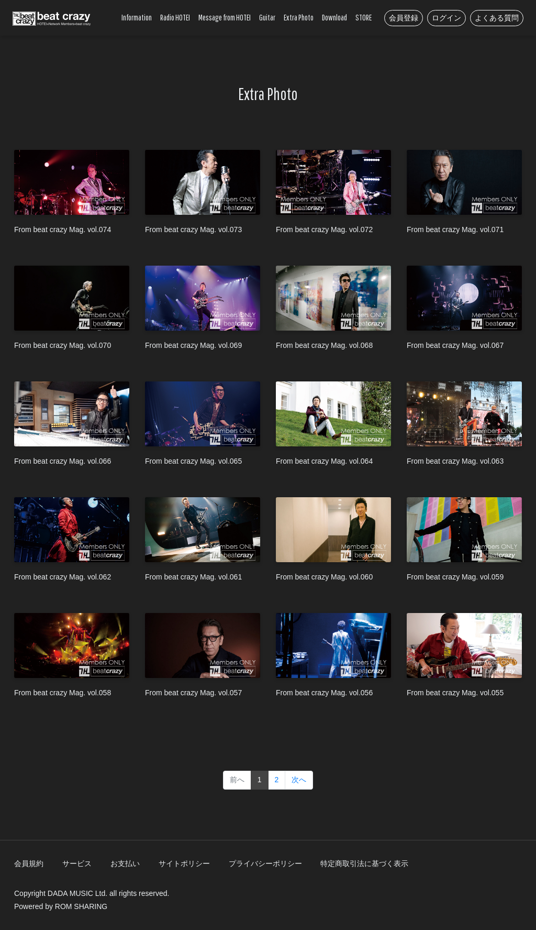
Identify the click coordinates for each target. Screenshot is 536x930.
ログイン (446, 18)
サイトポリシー (184, 863)
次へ (299, 779)
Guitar (267, 17)
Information (136, 17)
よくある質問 (497, 18)
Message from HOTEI (224, 17)
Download (334, 17)
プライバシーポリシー (265, 863)
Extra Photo (299, 17)
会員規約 (28, 863)
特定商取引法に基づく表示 (364, 863)
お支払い (125, 863)
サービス (77, 863)
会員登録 (403, 18)
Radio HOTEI (175, 17)
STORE (363, 17)
